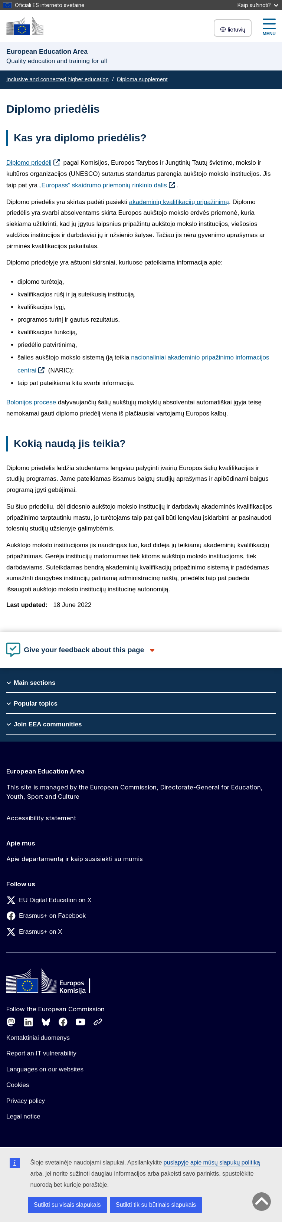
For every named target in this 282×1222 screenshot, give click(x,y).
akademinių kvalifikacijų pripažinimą (179, 202)
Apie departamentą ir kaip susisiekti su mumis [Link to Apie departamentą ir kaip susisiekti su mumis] (74, 859)
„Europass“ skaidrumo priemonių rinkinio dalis (103, 185)
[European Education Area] (24, 26)
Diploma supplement (142, 79)
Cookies (17, 1084)
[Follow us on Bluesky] (46, 1022)
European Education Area (45, 771)
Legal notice (23, 1116)
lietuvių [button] (232, 29)
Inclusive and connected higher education (57, 79)
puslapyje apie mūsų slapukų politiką (212, 1162)
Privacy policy (25, 1100)
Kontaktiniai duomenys (38, 1037)
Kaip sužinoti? (257, 5)
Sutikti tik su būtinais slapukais (156, 1205)
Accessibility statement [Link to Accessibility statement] (41, 818)
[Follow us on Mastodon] (11, 1022)
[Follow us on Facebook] (63, 1022)
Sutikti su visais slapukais (67, 1205)
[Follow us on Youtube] (80, 1022)
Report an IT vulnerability (41, 1053)
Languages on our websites (44, 1069)
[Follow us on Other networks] (98, 1022)
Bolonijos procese (31, 402)
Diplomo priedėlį (29, 162)
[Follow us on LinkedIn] (28, 1022)
